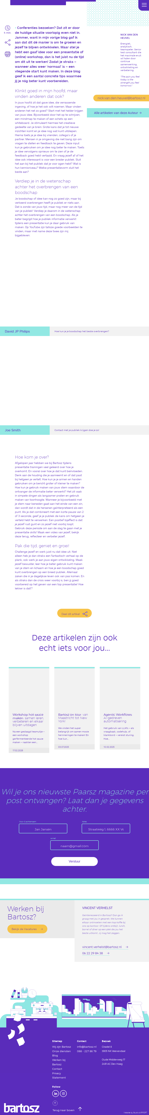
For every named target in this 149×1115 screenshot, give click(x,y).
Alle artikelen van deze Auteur (116, 113)
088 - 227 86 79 (85, 1050)
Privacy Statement (58, 1074)
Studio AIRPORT (140, 1111)
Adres (84, 822)
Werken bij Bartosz (58, 1061)
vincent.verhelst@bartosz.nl (102, 947)
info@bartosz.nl (85, 1046)
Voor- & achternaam (27, 822)
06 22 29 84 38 (92, 953)
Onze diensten (60, 1050)
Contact (56, 1067)
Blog (54, 1055)
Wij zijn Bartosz (60, 1046)
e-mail (53, 838)
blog (64, 37)
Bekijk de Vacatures (24, 928)
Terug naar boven (63, 1104)
